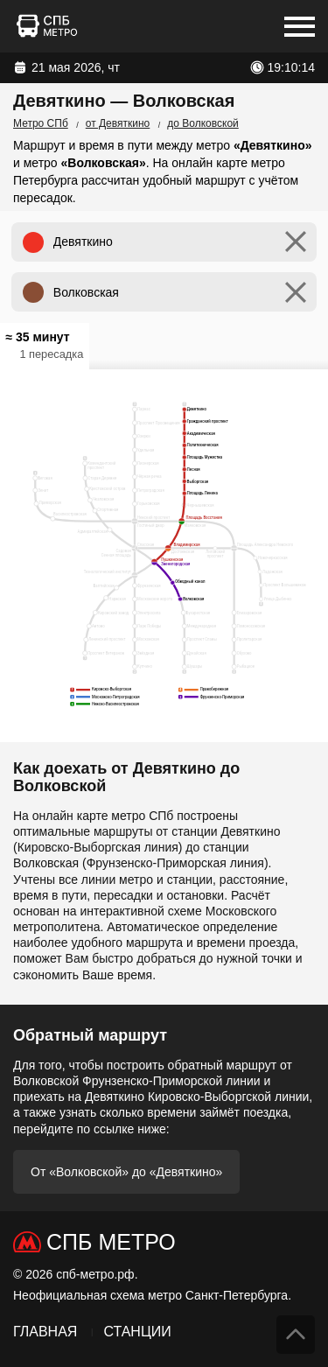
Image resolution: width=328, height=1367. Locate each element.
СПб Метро (111, 1242)
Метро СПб (40, 123)
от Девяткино (118, 123)
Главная (45, 1331)
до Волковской (203, 123)
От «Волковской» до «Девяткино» (126, 1172)
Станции (137, 1331)
